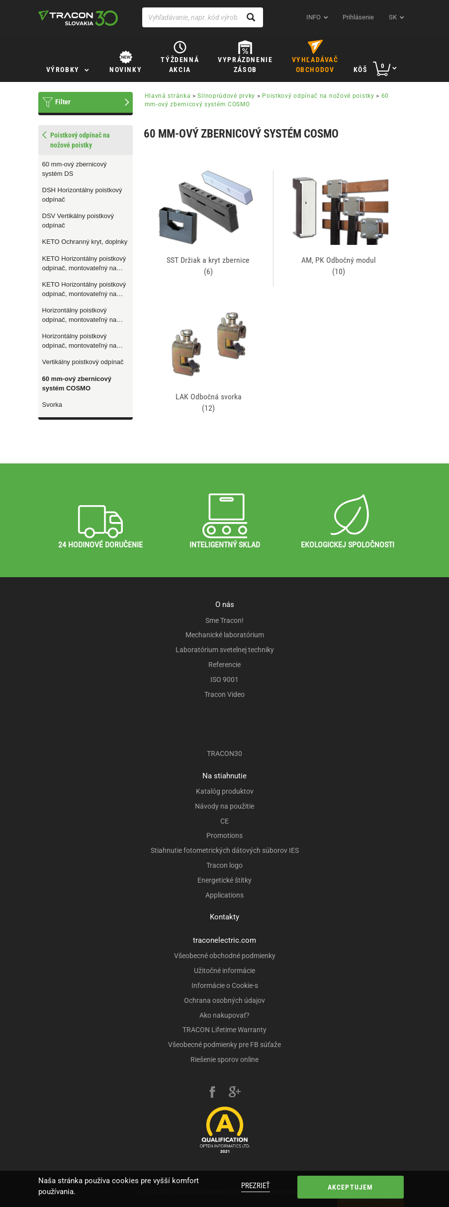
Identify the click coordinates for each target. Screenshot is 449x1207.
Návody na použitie (224, 806)
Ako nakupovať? (224, 1015)
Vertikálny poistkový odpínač (83, 362)
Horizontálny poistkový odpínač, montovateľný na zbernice (79, 341)
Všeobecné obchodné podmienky (224, 956)
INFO (313, 17)
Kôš (361, 70)
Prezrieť (255, 1185)
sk (393, 17)
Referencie (224, 665)
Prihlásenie (358, 17)
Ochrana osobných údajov (224, 1000)
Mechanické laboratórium (224, 635)
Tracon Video (224, 694)
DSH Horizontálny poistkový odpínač (82, 194)
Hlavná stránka (168, 95)
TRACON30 (224, 753)
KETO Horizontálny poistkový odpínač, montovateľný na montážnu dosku (84, 264)
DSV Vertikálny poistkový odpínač (78, 220)
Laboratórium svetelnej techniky (225, 650)
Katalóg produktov (225, 791)
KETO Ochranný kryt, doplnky (85, 241)
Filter (63, 102)
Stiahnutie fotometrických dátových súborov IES (225, 850)
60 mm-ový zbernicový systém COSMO (76, 383)
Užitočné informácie (224, 971)
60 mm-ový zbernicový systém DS (74, 168)
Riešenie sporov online (224, 1059)
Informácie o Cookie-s (224, 985)
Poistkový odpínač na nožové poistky (318, 95)
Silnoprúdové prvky (226, 95)
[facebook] (212, 1093)
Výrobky (63, 70)
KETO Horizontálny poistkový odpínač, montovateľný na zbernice (84, 290)
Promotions (224, 835)
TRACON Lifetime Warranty (224, 1030)
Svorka (52, 404)
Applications (224, 895)
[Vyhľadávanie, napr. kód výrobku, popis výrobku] (203, 17)
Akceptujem (350, 1187)
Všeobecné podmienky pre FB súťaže (224, 1045)
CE (224, 821)
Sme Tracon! (224, 620)
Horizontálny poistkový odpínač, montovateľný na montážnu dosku (79, 315)
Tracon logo (224, 865)
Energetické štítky (224, 880)
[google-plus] (234, 1093)
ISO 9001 (224, 679)
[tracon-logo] (78, 17)
